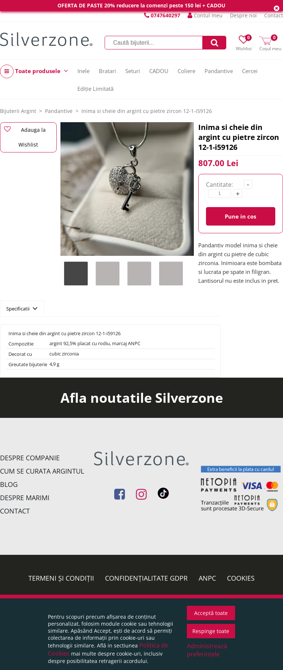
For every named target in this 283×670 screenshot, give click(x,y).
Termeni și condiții (61, 578)
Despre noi (243, 15)
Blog (9, 484)
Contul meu (205, 15)
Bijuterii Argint (18, 110)
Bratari (107, 71)
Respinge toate (210, 631)
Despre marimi (24, 497)
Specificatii (22, 308)
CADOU (158, 71)
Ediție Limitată (95, 88)
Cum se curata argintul (42, 471)
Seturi (132, 71)
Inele (83, 71)
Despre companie (30, 457)
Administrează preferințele (207, 650)
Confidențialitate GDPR (146, 578)
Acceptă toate (211, 612)
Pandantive (219, 71)
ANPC (207, 578)
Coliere (186, 71)
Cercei (250, 71)
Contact (273, 15)
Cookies (241, 578)
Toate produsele (34, 71)
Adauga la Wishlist (25, 137)
